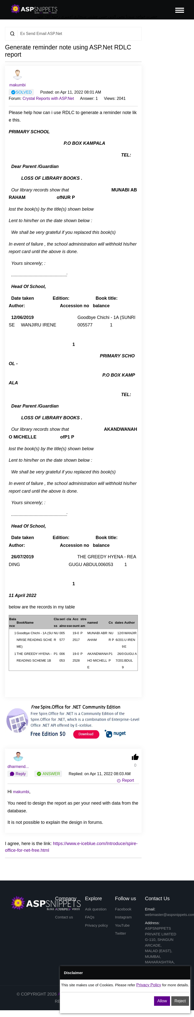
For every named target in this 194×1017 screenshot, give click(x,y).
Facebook (123, 909)
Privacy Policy (148, 985)
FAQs (90, 917)
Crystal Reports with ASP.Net (48, 98)
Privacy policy (96, 925)
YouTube (122, 925)
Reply (17, 773)
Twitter (120, 933)
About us (62, 909)
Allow (162, 1001)
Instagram (123, 917)
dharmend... (18, 766)
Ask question (96, 909)
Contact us (64, 917)
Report (125, 780)
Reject (180, 1001)
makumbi (17, 85)
